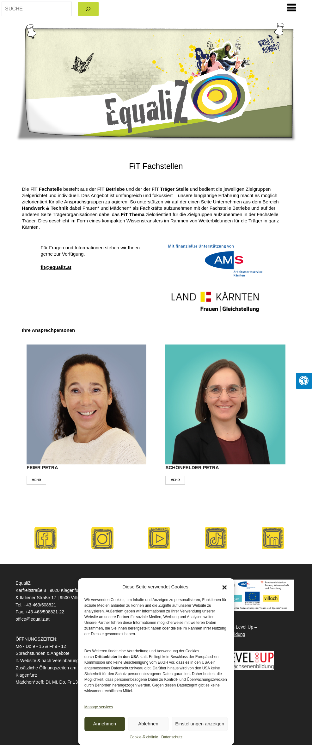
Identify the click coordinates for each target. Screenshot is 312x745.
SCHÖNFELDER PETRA (192, 467)
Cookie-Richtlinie (144, 737)
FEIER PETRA (42, 467)
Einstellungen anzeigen (199, 723)
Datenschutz (171, 737)
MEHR (36, 480)
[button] (224, 587)
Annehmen (104, 723)
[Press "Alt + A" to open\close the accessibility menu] (304, 381)
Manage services (98, 707)
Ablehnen (148, 723)
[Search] (88, 9)
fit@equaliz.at (55, 267)
